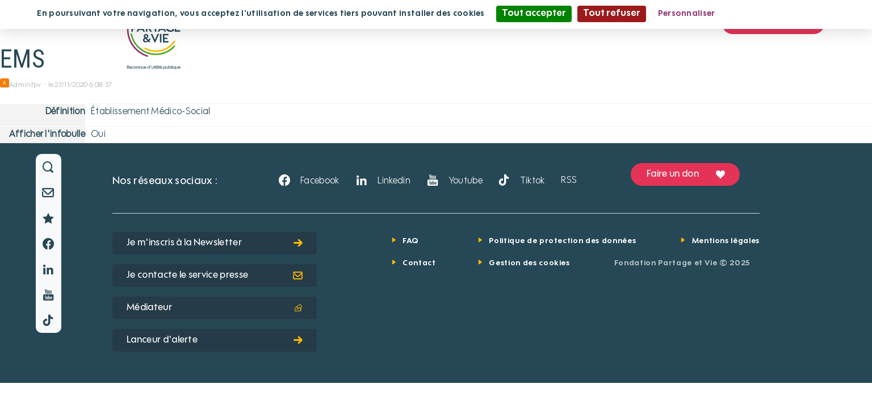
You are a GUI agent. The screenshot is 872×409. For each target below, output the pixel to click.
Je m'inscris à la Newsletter (215, 243)
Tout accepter (534, 13)
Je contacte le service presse (215, 275)
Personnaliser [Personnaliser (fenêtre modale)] (686, 14)
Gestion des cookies (529, 263)
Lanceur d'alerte (215, 340)
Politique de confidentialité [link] (781, 14)
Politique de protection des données (562, 241)
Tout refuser (611, 13)
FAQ (410, 241)
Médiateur (215, 307)
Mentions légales (726, 241)
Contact (419, 263)
